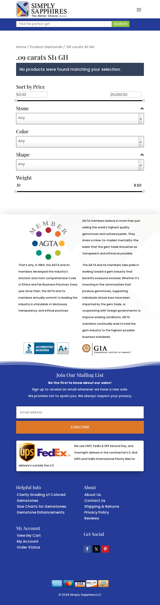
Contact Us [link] (94, 500)
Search (121, 24)
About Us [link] (92, 494)
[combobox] (80, 118)
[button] (139, 9)
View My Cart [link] (29, 535)
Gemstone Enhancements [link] (41, 512)
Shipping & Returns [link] (101, 506)
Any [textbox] (21, 117)
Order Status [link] (28, 547)
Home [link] (21, 47)
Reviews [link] (91, 518)
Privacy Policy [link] (96, 512)
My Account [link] (28, 541)
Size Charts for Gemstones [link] (41, 506)
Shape (80, 155)
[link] (41, 9)
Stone (80, 109)
